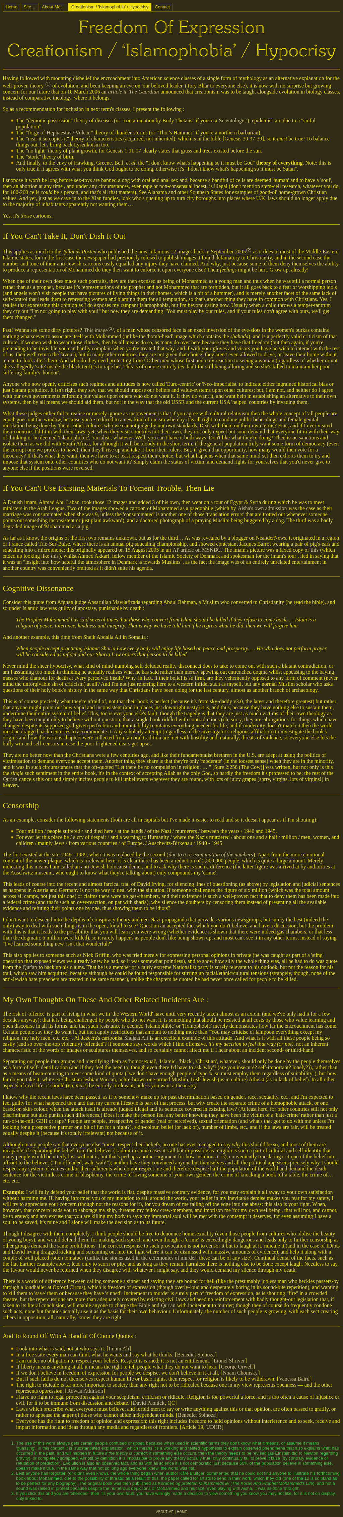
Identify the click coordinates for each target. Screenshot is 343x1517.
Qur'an (10, 779)
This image (96, 330)
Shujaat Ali (136, 1038)
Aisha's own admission (262, 508)
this (315, 550)
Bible (144, 1305)
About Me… (53, 6)
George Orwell (237, 1367)
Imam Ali (119, 1348)
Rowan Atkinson (85, 1391)
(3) (111, 328)
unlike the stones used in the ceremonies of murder (141, 1258)
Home (11, 6)
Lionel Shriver (229, 1360)
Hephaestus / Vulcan (68, 132)
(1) (48, 83)
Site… (30, 6)
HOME (182, 1512)
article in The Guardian (133, 92)
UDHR (213, 1427)
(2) (249, 249)
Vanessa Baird (294, 1379)
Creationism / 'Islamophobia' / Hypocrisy (109, 6)
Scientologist (233, 120)
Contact (162, 6)
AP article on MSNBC (197, 550)
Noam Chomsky (240, 1373)
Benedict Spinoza (195, 1354)
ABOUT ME (165, 1512)
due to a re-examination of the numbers (211, 854)
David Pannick (148, 1403)
